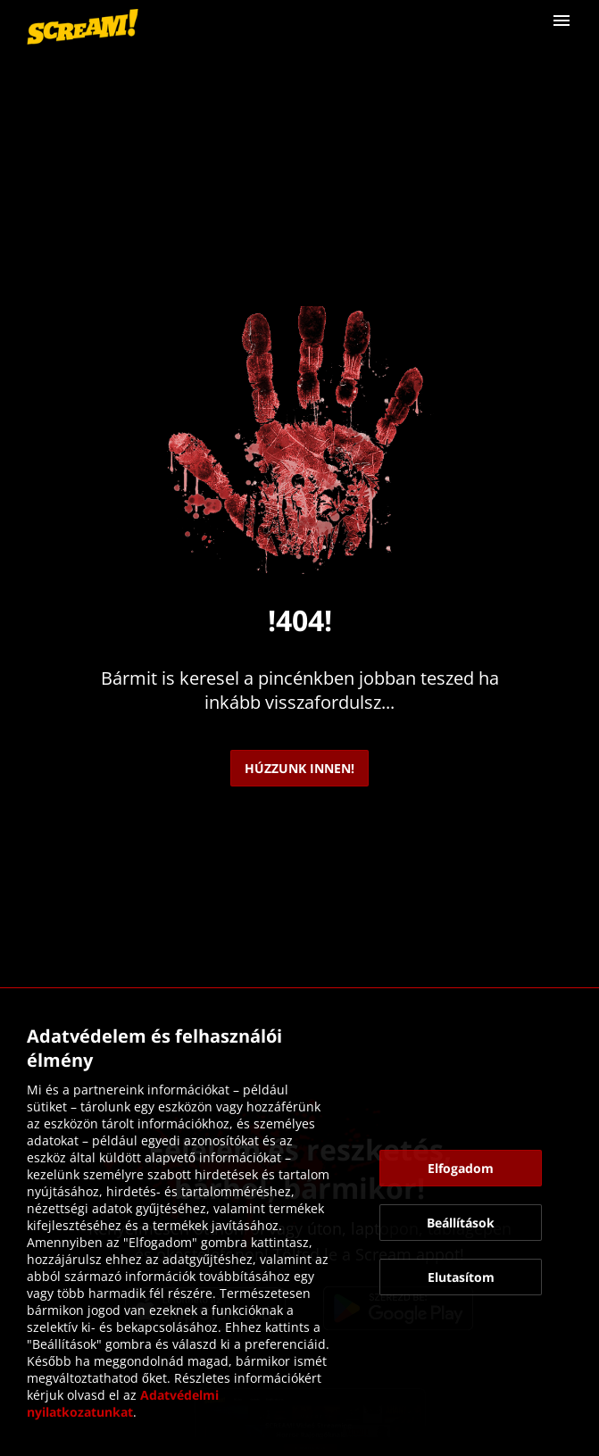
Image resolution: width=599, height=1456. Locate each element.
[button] (561, 20)
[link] (82, 27)
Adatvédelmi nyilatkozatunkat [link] (124, 1403)
